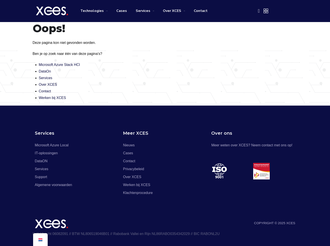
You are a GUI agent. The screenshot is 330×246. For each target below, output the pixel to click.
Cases (121, 10)
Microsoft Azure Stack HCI (59, 65)
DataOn (45, 71)
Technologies (92, 10)
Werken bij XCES (52, 98)
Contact (200, 10)
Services (143, 10)
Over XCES (172, 10)
